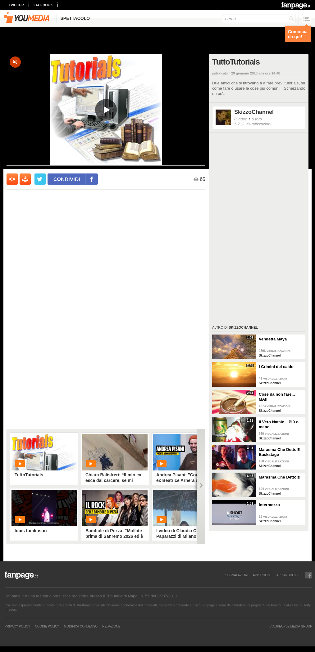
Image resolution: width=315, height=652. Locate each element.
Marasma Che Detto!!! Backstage (279, 452)
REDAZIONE (111, 626)
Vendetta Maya (273, 339)
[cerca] (258, 18)
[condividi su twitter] (40, 179)
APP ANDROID (287, 575)
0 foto (257, 119)
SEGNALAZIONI (236, 575)
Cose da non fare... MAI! (277, 397)
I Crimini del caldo (276, 366)
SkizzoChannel (254, 112)
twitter (16, 5)
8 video (240, 119)
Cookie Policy (47, 626)
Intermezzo (269, 504)
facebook (43, 5)
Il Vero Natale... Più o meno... (279, 424)
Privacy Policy (17, 626)
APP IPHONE (262, 575)
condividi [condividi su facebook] (66, 179)
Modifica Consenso (81, 626)
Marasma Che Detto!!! (279, 477)
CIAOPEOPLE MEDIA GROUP (290, 626)
